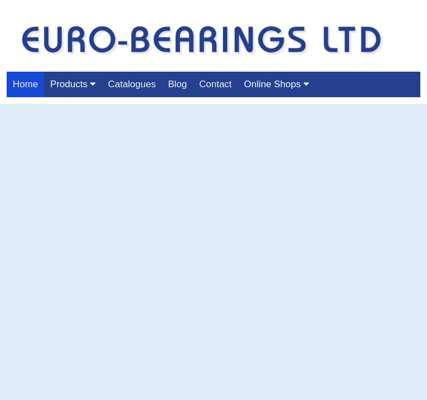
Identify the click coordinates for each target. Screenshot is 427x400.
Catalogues (132, 84)
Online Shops (276, 84)
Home (25, 84)
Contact (215, 84)
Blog (177, 84)
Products (73, 84)
